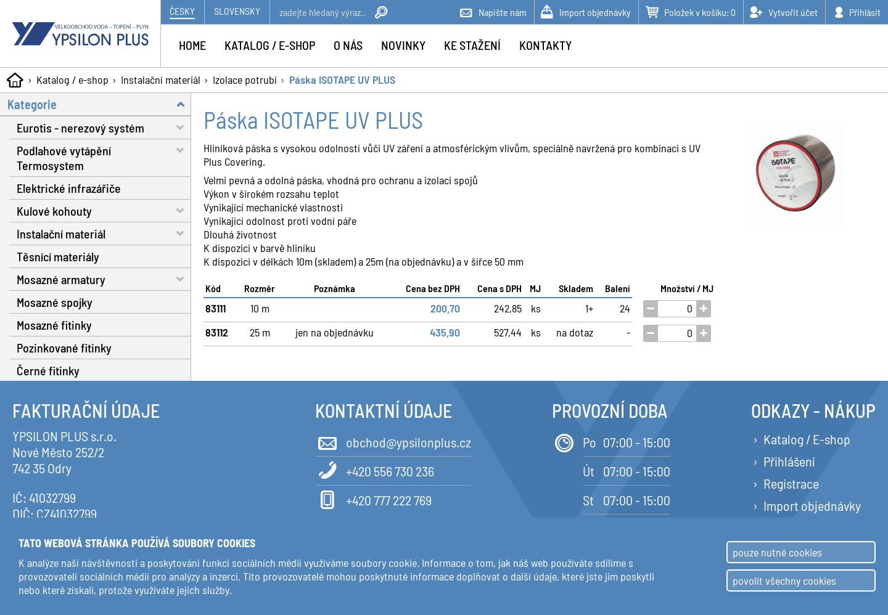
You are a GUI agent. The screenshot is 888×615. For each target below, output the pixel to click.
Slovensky (237, 11)
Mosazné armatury (104, 279)
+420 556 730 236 (374, 470)
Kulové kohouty (104, 210)
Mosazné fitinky (54, 324)
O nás (348, 45)
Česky (182, 11)
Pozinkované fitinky (64, 347)
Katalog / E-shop (806, 439)
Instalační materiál (160, 79)
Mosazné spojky (54, 302)
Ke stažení (472, 45)
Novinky (403, 45)
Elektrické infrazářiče (69, 188)
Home (192, 45)
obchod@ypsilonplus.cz (393, 441)
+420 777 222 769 (373, 499)
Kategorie (99, 104)
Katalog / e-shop (72, 79)
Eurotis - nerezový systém (104, 127)
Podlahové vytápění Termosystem (104, 156)
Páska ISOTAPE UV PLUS (342, 79)
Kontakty (545, 45)
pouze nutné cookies (777, 552)
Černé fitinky (48, 370)
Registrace (791, 483)
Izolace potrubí (245, 79)
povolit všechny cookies (784, 580)
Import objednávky (812, 505)
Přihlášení (789, 461)
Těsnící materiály (58, 256)
